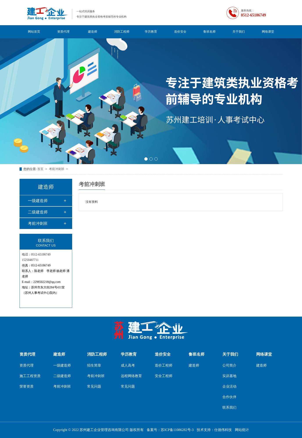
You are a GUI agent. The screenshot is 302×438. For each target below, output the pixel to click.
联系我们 (229, 407)
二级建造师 (38, 212)
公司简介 (229, 365)
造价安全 (180, 31)
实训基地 (229, 376)
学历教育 (151, 31)
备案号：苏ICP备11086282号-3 (170, 430)
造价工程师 (163, 365)
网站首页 (34, 31)
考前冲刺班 (57, 169)
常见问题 (94, 386)
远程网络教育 (131, 376)
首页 (40, 169)
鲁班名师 (209, 31)
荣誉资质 (27, 386)
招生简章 (94, 365)
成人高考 (128, 365)
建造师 (92, 31)
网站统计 (242, 430)
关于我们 (238, 31)
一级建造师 (38, 201)
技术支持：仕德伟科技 (214, 430)
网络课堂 (268, 31)
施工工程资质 (30, 376)
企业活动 (229, 386)
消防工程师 (121, 31)
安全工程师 (163, 376)
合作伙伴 (229, 397)
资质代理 (63, 31)
